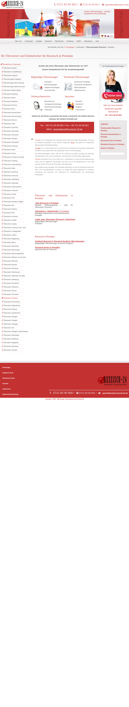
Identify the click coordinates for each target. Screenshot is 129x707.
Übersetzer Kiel (9, 205)
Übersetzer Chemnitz (11, 127)
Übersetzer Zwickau (10, 350)
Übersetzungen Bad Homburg (14, 83)
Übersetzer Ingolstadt (11, 183)
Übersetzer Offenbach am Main (14, 276)
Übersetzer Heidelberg (11, 179)
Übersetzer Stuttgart (10, 320)
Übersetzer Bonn (9, 109)
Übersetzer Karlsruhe (11, 190)
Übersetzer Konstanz (11, 216)
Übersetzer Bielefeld (10, 101)
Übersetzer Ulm (9, 328)
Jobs (97, 41)
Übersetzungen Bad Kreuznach (14, 87)
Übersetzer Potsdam (11, 298)
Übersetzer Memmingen (12, 250)
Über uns (18, 41)
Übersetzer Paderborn (11, 287)
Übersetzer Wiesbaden (11, 335)
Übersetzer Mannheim (11, 246)
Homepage (70, 47)
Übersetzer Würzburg (11, 346)
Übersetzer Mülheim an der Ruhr (14, 257)
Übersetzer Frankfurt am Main (14, 157)
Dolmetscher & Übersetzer (12, 64)
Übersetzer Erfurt (9, 150)
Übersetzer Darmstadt (11, 131)
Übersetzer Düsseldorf (11, 142)
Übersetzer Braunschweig (12, 116)
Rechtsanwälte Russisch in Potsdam (111, 129)
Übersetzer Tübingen (11, 324)
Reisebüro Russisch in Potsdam (112, 144)
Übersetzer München (11, 261)
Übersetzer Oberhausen (12, 272)
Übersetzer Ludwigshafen (12, 231)
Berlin (73, 142)
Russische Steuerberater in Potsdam (111, 135)
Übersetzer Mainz (10, 242)
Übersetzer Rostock (10, 309)
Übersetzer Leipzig (10, 224)
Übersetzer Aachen (10, 68)
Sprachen (48, 41)
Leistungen (29, 41)
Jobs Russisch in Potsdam (47, 203)
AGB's (79, 41)
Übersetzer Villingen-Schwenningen (14, 331)
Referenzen (59, 41)
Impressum (6, 389)
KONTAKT (104, 124)
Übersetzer (88, 41)
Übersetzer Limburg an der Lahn (14, 228)
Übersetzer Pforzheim (11, 294)
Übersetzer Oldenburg (11, 279)
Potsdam (111, 47)
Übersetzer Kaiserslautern (12, 187)
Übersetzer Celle (9, 124)
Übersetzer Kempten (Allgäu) (13, 202)
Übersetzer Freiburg (10, 161)
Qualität (39, 41)
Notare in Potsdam (107, 148)
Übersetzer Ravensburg (12, 302)
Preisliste (70, 41)
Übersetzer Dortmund (11, 135)
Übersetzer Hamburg (11, 172)
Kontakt (5, 383)
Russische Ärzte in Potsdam (111, 141)
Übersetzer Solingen (11, 317)
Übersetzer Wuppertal (11, 343)
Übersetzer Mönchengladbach (14, 253)
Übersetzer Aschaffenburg (12, 72)
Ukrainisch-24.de (8, 378)
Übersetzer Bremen (10, 120)
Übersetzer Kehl (9, 198)
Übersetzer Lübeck (10, 235)
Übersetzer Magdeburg (11, 239)
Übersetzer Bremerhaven (12, 112)
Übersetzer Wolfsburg (11, 339)
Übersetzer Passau (10, 291)
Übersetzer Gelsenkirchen (12, 164)
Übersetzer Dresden (10, 138)
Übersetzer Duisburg (11, 146)
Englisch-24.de (7, 373)
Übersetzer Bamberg (11, 94)
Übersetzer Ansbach (10, 75)
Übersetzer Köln (9, 213)
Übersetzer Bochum (10, 105)
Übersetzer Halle (9, 168)
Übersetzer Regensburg (12, 305)
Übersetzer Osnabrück (11, 283)
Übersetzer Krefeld (10, 220)
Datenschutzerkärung (10, 394)
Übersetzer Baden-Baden (12, 90)
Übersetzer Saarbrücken (12, 313)
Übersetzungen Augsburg (12, 79)
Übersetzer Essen (10, 153)
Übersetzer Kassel (10, 194)
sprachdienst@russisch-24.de (117, 5)
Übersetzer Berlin (10, 98)
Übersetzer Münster (10, 265)
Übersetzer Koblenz (10, 209)
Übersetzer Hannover (11, 176)
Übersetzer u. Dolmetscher (47, 211)
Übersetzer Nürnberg (11, 268)
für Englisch (64, 211)
